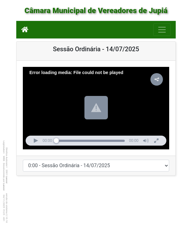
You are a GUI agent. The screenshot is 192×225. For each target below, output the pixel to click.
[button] (96, 107)
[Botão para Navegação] (162, 29)
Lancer (6, 180)
